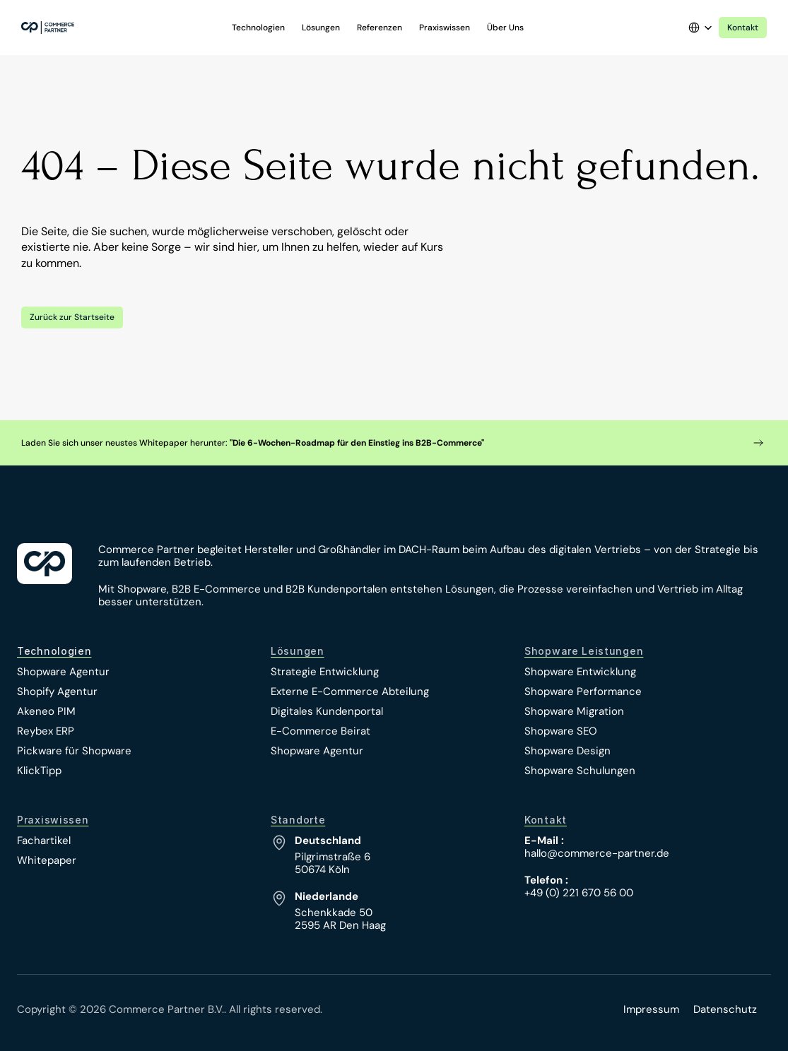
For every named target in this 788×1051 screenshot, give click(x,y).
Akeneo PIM (46, 711)
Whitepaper (46, 860)
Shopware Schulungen (579, 771)
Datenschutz (725, 1009)
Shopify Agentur (57, 691)
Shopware (142, 589)
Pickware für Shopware (74, 751)
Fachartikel (44, 840)
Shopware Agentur (63, 672)
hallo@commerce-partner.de (596, 853)
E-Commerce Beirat (320, 731)
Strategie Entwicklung (325, 672)
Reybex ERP (45, 731)
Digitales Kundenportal (327, 711)
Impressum (651, 1009)
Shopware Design (567, 751)
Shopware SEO (560, 731)
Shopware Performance (583, 691)
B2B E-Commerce (216, 589)
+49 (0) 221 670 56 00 (578, 893)
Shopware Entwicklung (580, 672)
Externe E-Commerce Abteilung (350, 691)
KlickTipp (39, 771)
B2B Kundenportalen (336, 589)
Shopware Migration (574, 711)
